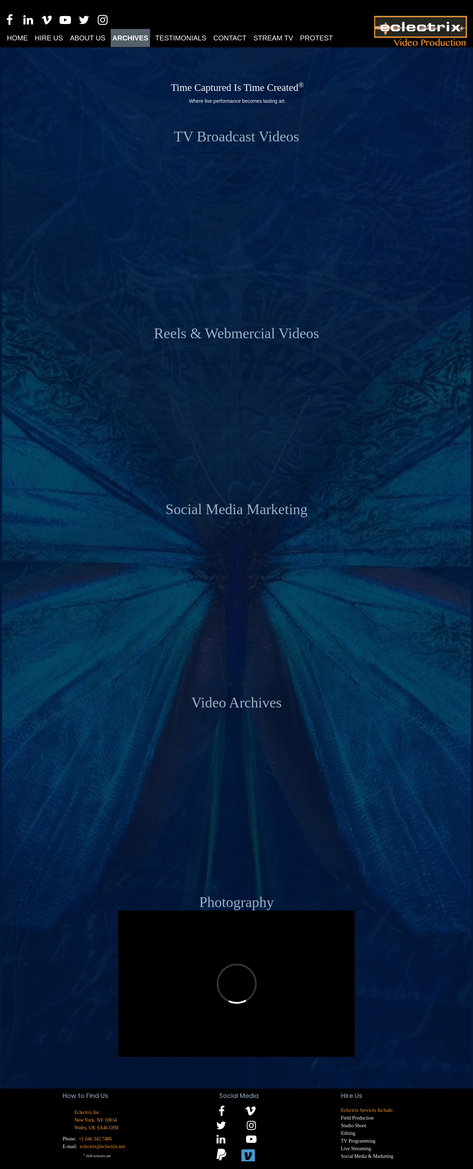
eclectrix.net (102, 1156)
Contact (229, 38)
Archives (130, 38)
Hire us (49, 38)
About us (87, 38)
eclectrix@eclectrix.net (102, 1146)
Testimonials (180, 38)
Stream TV (273, 38)
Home (17, 38)
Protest (316, 38)
